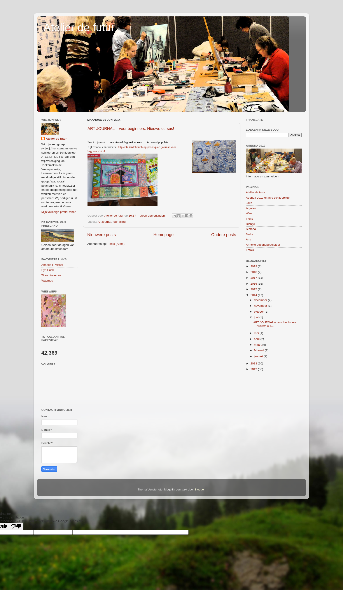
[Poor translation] (16, 526)
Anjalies (251, 208)
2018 (254, 272)
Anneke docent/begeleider (263, 244)
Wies (249, 213)
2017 (254, 277)
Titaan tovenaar (51, 275)
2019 (254, 266)
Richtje (250, 224)
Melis (249, 234)
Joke (249, 203)
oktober (259, 311)
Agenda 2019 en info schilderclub (268, 197)
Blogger (200, 489)
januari (259, 356)
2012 (254, 369)
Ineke (249, 218)
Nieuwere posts (101, 234)
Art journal (104, 221)
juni (256, 317)
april (257, 339)
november (261, 305)
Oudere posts (223, 234)
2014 (254, 295)
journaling (119, 221)
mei (257, 333)
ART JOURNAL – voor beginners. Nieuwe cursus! (131, 128)
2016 (254, 283)
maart (258, 344)
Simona (251, 229)
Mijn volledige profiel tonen (58, 212)
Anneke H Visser (52, 264)
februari (259, 350)
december (261, 300)
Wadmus (47, 280)
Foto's (250, 250)
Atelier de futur (79, 27)
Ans (248, 239)
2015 (254, 289)
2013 (254, 363)
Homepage (163, 234)
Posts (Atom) (115, 243)
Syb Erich (47, 270)
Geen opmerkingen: (153, 215)
